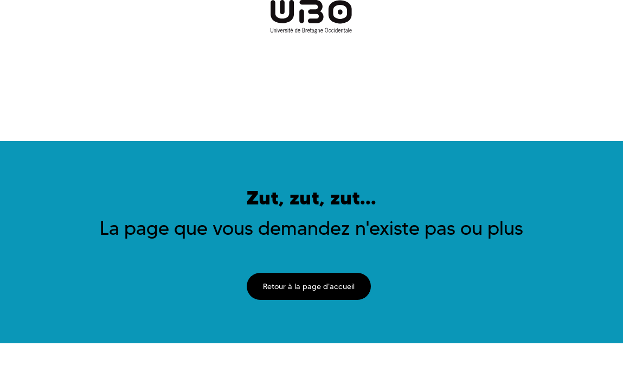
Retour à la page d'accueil (309, 286)
